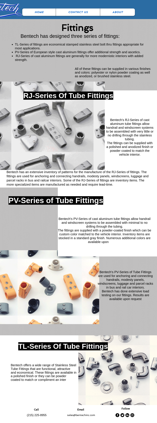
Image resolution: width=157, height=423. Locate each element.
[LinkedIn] (127, 415)
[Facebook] (117, 415)
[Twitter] (122, 415)
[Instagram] (132, 415)
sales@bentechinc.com (81, 415)
